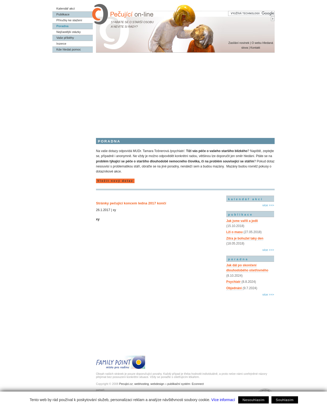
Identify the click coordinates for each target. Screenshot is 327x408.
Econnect (198, 383)
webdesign (157, 383)
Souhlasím (285, 400)
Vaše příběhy (65, 37)
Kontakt (255, 47)
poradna (238, 259)
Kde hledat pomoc (68, 49)
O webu (256, 42)
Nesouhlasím (253, 400)
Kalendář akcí (65, 8)
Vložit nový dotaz (115, 180)
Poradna (62, 26)
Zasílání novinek (238, 42)
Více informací (223, 400)
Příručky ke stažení (69, 20)
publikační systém (178, 383)
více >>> (268, 205)
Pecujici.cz (126, 383)
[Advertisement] (163, 92)
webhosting (141, 383)
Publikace (62, 14)
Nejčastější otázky (68, 31)
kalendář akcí (245, 199)
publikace (240, 214)
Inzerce (61, 43)
